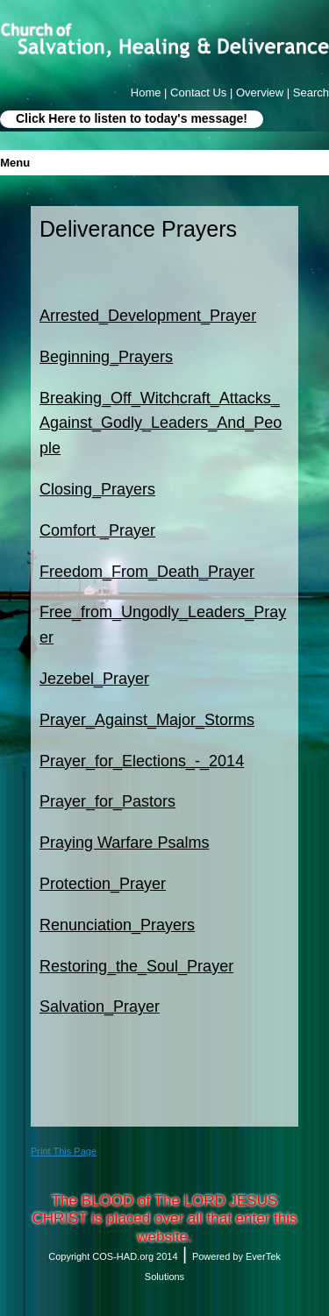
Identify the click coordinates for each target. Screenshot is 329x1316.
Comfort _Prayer (97, 530)
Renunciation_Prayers (117, 925)
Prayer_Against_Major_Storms (146, 720)
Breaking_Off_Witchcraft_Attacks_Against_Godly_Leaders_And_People (160, 423)
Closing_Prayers (97, 489)
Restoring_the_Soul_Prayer (136, 966)
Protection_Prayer (102, 884)
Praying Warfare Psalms (124, 842)
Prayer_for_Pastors (107, 801)
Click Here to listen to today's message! (131, 118)
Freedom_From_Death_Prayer (146, 571)
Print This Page (64, 1151)
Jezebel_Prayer (94, 678)
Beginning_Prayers (106, 357)
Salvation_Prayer (99, 1006)
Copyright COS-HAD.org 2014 (112, 1256)
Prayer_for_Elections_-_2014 (141, 761)
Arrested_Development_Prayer (147, 315)
